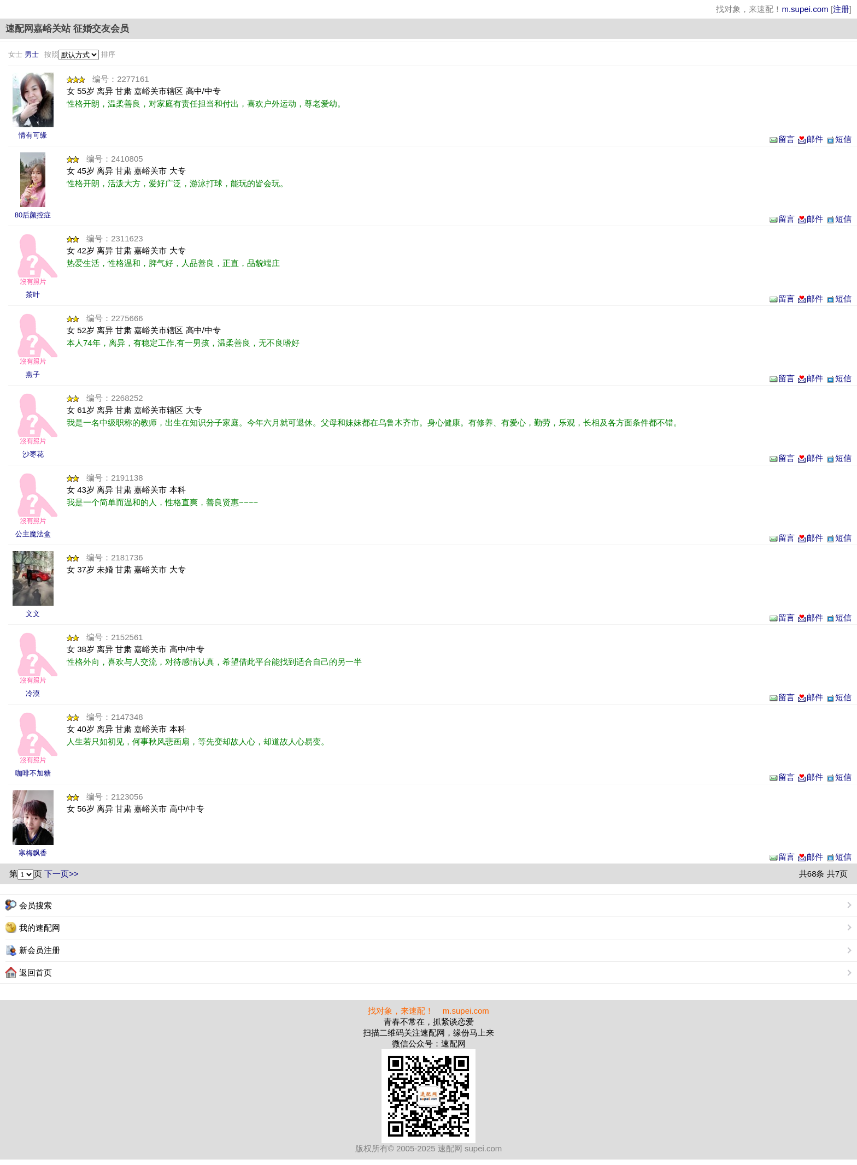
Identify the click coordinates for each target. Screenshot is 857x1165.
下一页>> (61, 873)
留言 (781, 139)
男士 (32, 54)
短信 (838, 139)
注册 (841, 9)
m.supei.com (805, 9)
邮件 (810, 139)
